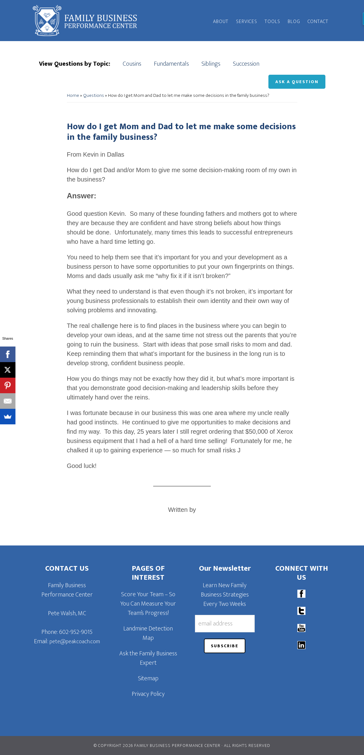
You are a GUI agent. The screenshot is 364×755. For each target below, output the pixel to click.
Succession (246, 64)
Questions (93, 95)
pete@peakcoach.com (75, 641)
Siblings (210, 64)
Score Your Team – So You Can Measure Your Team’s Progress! (148, 603)
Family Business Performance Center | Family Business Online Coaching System (89, 20)
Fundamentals (171, 64)
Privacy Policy (148, 694)
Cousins (132, 64)
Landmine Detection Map (148, 633)
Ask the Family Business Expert (148, 658)
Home (73, 95)
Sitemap (148, 678)
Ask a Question (297, 81)
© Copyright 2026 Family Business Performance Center (157, 745)
